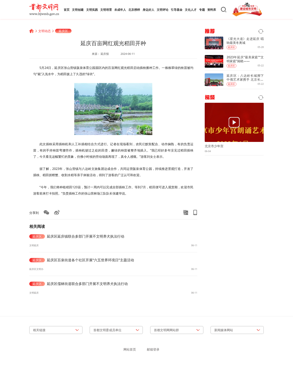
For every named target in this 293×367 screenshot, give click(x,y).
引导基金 (176, 10)
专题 (202, 10)
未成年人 (120, 10)
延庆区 (63, 31)
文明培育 (106, 10)
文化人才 (191, 10)
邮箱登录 (153, 349)
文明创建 (78, 10)
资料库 (211, 10)
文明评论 (162, 10)
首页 (67, 10)
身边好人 (148, 10)
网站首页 (129, 349)
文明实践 (92, 10)
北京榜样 (134, 10)
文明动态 (44, 31)
